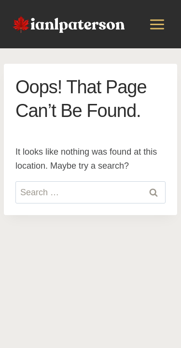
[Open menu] (156, 24)
